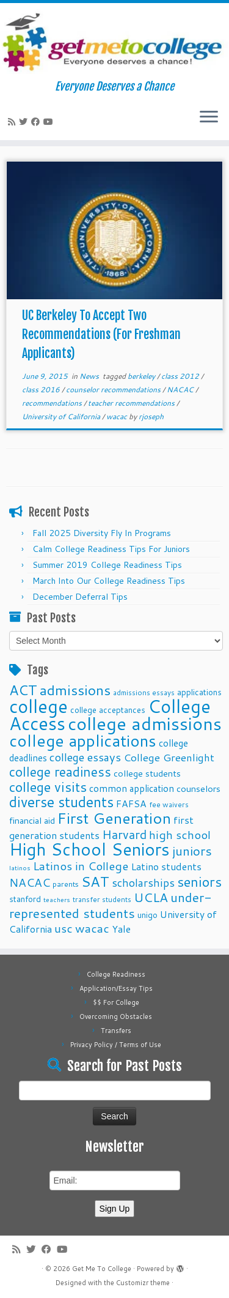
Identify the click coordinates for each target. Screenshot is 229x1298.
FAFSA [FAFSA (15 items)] (131, 803)
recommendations (53, 403)
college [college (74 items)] (38, 705)
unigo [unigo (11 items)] (147, 914)
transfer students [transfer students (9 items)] (102, 899)
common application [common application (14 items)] (131, 788)
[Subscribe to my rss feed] (13, 122)
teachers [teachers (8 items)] (56, 899)
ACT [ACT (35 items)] (23, 689)
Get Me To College (101, 1269)
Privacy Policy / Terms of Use (115, 1045)
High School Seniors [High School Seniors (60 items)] (89, 849)
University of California (62, 416)
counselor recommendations (114, 389)
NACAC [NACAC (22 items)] (29, 882)
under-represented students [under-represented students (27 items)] (110, 905)
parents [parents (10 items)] (66, 883)
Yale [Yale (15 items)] (121, 929)
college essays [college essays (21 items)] (85, 757)
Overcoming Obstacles (115, 1016)
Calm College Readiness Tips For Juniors (111, 549)
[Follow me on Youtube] (50, 122)
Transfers (116, 1030)
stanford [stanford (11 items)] (25, 898)
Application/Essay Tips (116, 988)
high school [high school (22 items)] (180, 834)
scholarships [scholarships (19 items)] (143, 882)
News (90, 376)
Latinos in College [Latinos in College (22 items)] (80, 865)
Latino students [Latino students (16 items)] (166, 866)
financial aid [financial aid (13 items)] (32, 820)
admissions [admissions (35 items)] (75, 689)
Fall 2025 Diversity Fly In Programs (101, 533)
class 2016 (42, 389)
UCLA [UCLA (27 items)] (151, 897)
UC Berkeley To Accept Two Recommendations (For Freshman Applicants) (101, 334)
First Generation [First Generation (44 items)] (114, 818)
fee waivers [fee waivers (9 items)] (169, 804)
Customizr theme (143, 1283)
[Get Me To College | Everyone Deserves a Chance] (114, 41)
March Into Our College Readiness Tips (108, 581)
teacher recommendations (132, 403)
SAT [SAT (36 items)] (95, 881)
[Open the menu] (209, 118)
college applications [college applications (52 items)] (82, 740)
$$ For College (116, 1002)
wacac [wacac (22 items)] (92, 928)
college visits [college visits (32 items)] (48, 786)
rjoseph (151, 416)
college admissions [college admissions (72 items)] (145, 723)
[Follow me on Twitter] (25, 122)
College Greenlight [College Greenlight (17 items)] (168, 757)
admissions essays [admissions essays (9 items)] (144, 692)
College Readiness (116, 974)
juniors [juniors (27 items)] (192, 850)
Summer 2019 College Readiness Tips (107, 565)
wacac (117, 416)
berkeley (142, 376)
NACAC (181, 389)
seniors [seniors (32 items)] (199, 881)
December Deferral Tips (80, 597)
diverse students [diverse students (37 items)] (61, 802)
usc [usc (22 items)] (63, 928)
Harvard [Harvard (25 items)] (124, 834)
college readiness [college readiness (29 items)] (60, 772)
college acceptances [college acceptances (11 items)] (107, 709)
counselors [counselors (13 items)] (198, 788)
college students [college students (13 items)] (147, 773)
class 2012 (181, 376)
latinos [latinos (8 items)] (20, 867)
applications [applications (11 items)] (199, 692)
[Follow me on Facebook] (37, 122)
